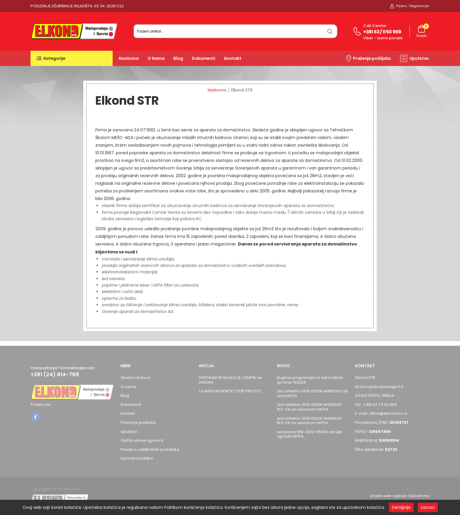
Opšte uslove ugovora (142, 440)
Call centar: (375, 25)
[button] (72, 58)
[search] (329, 31)
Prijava (398, 6)
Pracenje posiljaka (138, 422)
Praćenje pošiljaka (368, 58)
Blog (178, 58)
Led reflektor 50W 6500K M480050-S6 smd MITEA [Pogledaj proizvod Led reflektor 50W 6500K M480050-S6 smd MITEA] (312, 393)
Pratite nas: (41, 404)
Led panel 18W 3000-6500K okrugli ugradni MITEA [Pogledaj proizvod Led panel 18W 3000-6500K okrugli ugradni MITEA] (309, 434)
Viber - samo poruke (382, 38)
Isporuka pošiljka (137, 458)
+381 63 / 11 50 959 (382, 31)
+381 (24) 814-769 (55, 374)
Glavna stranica (135, 377)
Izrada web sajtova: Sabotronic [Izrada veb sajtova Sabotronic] (399, 496)
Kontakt (232, 58)
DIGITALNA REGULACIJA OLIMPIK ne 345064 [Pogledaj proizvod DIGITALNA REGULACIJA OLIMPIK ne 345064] (230, 380)
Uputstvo (414, 58)
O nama (156, 58)
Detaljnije (401, 507)
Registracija (419, 6)
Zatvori (428, 507)
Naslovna (129, 58)
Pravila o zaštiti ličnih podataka (150, 449)
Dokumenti (203, 58)
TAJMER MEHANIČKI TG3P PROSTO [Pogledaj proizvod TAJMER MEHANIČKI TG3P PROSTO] (230, 391)
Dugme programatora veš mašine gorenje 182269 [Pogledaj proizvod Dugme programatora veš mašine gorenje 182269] (310, 380)
